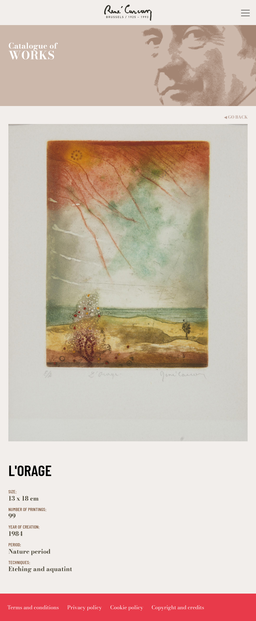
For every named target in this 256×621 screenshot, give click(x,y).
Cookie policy (126, 607)
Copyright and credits (178, 607)
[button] (245, 12)
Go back (236, 117)
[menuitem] (33, 607)
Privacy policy (84, 607)
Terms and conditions (33, 607)
